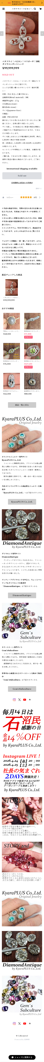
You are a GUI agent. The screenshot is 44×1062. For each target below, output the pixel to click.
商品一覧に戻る (22, 405)
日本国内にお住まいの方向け (22, 183)
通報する (39, 188)
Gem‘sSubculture (22, 689)
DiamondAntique (22, 595)
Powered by (22, 1039)
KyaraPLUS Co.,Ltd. (22, 502)
